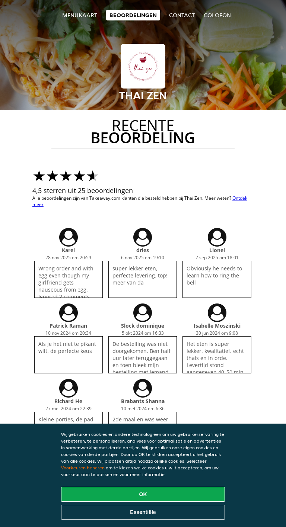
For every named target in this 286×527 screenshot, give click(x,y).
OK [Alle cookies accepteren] (143, 494)
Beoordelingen (133, 15)
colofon (217, 15)
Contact (182, 15)
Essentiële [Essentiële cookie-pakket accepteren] (143, 512)
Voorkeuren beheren (83, 467)
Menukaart (79, 15)
